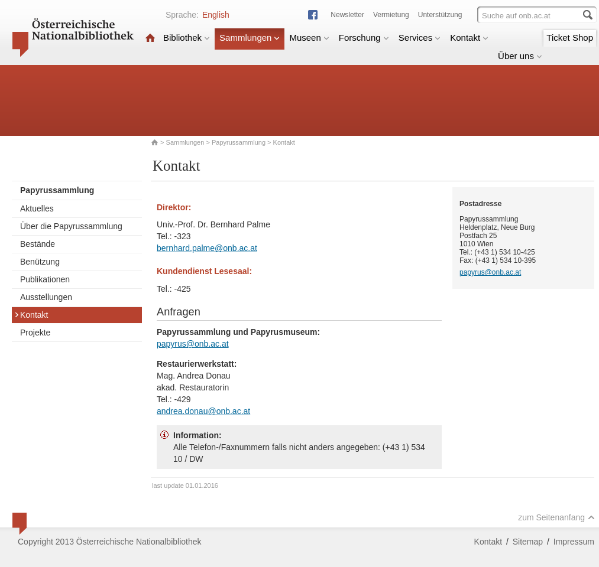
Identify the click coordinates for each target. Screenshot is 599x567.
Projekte (35, 332)
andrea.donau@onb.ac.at (203, 411)
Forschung (364, 37)
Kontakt (469, 37)
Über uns (520, 56)
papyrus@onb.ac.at (193, 343)
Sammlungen (249, 37)
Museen (309, 37)
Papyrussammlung (238, 142)
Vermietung (391, 15)
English (215, 14)
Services (420, 37)
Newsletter (347, 15)
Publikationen (45, 279)
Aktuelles (37, 208)
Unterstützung (440, 15)
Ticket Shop (569, 37)
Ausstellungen (46, 297)
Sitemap (528, 541)
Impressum (573, 541)
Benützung (40, 261)
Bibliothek (186, 37)
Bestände (37, 244)
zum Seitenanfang (556, 517)
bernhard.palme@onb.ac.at (207, 248)
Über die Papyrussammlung (71, 226)
